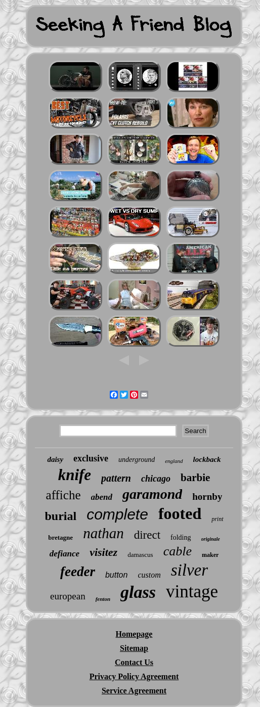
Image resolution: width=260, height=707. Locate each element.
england (174, 461)
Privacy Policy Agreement (134, 676)
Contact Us (134, 662)
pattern (116, 478)
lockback (207, 459)
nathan (103, 533)
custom (149, 575)
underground (136, 459)
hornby (207, 496)
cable (177, 551)
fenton (103, 599)
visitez (103, 552)
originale (210, 539)
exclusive (90, 458)
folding (180, 537)
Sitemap (134, 648)
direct (147, 535)
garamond (152, 494)
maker (210, 554)
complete (117, 514)
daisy (55, 459)
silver (189, 570)
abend (102, 497)
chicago (155, 479)
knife (74, 475)
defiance (64, 553)
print (217, 519)
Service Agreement (134, 690)
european (67, 596)
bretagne (60, 537)
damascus (140, 554)
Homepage (134, 634)
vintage (192, 591)
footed (179, 513)
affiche (63, 495)
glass (138, 592)
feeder (77, 571)
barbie (195, 478)
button (116, 575)
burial (60, 516)
